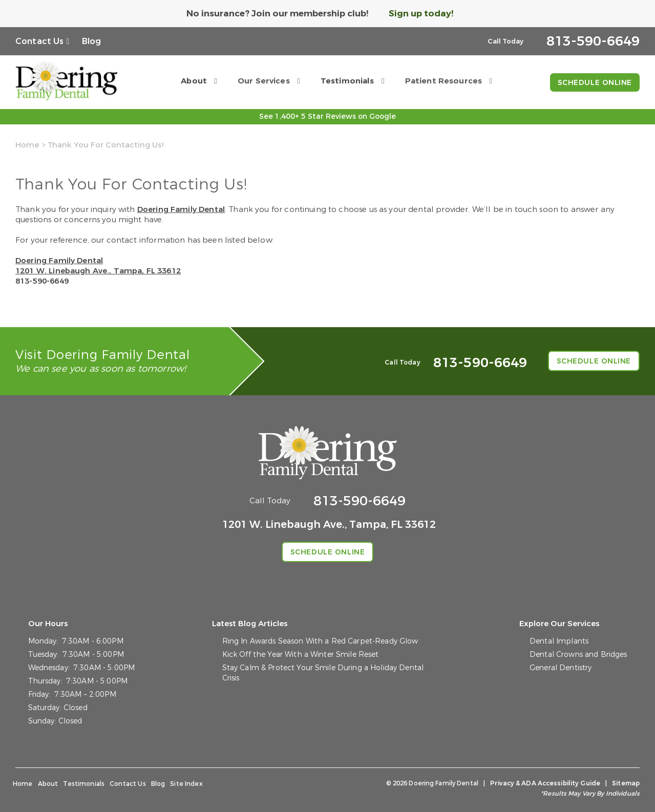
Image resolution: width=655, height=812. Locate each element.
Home (27, 145)
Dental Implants (559, 641)
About (194, 81)
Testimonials (347, 81)
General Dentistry (560, 668)
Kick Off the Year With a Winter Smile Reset (300, 654)
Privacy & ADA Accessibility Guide (545, 783)
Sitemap (626, 783)
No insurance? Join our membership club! (277, 13)
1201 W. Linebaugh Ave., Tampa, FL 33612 (98, 271)
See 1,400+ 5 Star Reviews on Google (327, 116)
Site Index (186, 784)
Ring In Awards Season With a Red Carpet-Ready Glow (320, 641)
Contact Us (39, 41)
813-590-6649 (42, 281)
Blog (91, 41)
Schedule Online (595, 83)
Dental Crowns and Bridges (578, 654)
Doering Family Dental (181, 209)
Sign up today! (421, 13)
